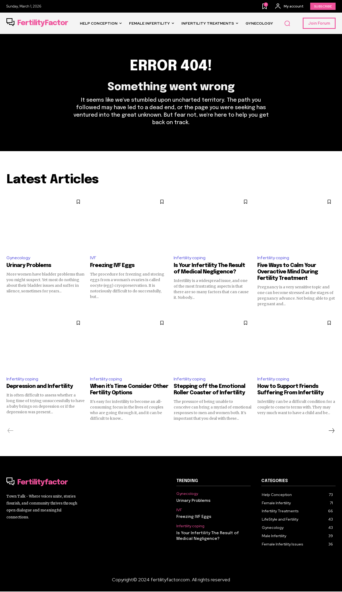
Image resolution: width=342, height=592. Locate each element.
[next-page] (331, 431)
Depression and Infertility (39, 387)
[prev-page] (10, 431)
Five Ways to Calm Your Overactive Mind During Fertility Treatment (287, 272)
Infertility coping (190, 258)
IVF (93, 258)
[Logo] (37, 23)
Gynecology (18, 258)
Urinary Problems (28, 266)
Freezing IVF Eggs (112, 266)
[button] (287, 23)
